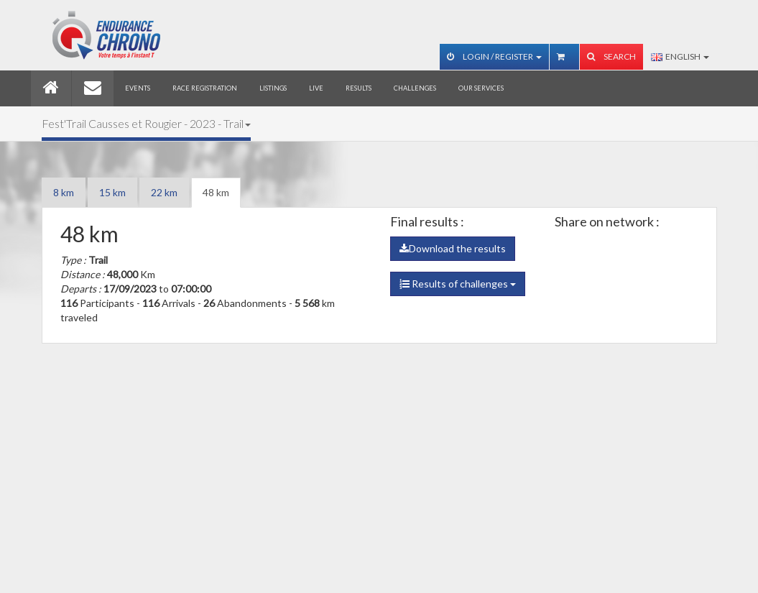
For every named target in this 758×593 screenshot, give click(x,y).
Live (316, 88)
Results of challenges (457, 283)
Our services (481, 88)
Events (137, 88)
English (680, 56)
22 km (164, 192)
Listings (273, 88)
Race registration (204, 88)
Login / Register (494, 56)
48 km (216, 192)
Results (358, 88)
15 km (112, 192)
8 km (63, 192)
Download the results (452, 248)
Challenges (415, 88)
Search (611, 56)
